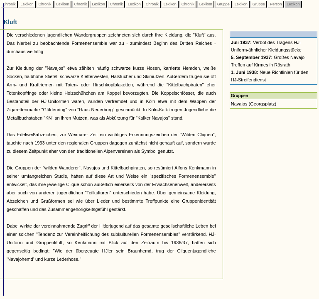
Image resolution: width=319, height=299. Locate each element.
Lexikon (27, 4)
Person (276, 4)
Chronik (9, 4)
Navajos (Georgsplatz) (253, 103)
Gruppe (223, 4)
